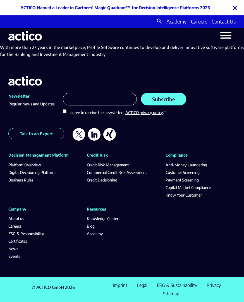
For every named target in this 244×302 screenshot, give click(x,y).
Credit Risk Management (108, 164)
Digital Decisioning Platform (32, 172)
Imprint (120, 285)
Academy (176, 21)
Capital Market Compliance (188, 187)
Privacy (214, 285)
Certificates (17, 241)
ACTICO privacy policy (144, 112)
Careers (199, 21)
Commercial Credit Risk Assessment (117, 172)
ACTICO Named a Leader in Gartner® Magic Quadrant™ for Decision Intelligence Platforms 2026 (115, 7)
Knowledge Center (102, 218)
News (13, 248)
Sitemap (171, 293)
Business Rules (20, 180)
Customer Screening (183, 172)
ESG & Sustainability (177, 285)
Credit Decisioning (102, 180)
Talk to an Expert (36, 133)
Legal (142, 285)
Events (14, 256)
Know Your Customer (184, 195)
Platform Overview (24, 164)
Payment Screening (182, 180)
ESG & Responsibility (26, 233)
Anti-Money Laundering (186, 164)
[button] (159, 21)
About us (16, 218)
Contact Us (224, 21)
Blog (91, 226)
